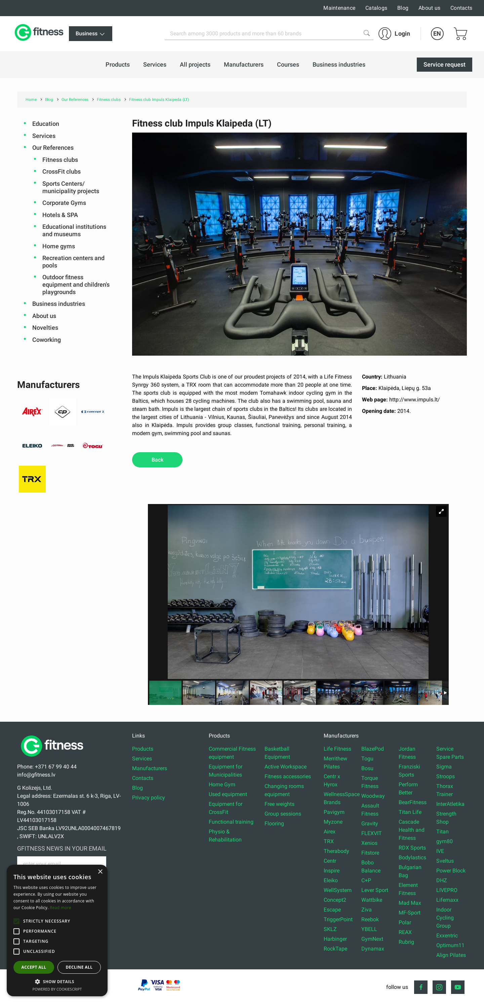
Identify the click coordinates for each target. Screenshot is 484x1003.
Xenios (369, 843)
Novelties (45, 327)
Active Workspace (286, 766)
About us (429, 8)
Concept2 (335, 900)
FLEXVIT (371, 833)
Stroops (445, 776)
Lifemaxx (447, 900)
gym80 (444, 841)
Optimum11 (450, 945)
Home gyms (58, 246)
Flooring (274, 823)
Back (157, 460)
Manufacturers (149, 768)
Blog (402, 8)
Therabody (336, 851)
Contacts (461, 8)
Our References (53, 147)
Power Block (451, 870)
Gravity (369, 823)
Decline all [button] (79, 967)
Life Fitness (337, 749)
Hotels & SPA (60, 214)
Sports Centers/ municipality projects (70, 187)
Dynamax (372, 948)
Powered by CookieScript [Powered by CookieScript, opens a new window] (57, 989)
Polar (405, 922)
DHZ (441, 880)
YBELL (369, 929)
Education (45, 123)
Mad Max (410, 903)
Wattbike (371, 900)
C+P (366, 880)
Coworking (46, 339)
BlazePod (372, 749)
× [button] (100, 871)
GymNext (372, 939)
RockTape (335, 948)
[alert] (57, 930)
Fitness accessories (288, 776)
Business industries (58, 303)
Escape (332, 909)
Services (43, 135)
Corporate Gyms (64, 202)
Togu (367, 758)
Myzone (333, 822)
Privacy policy (148, 797)
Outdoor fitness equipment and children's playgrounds (76, 284)
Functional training (231, 822)
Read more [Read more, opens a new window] (60, 907)
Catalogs (376, 8)
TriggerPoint (338, 919)
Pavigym (334, 812)
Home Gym (222, 784)
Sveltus (445, 861)
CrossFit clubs (61, 171)
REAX (405, 932)
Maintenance (339, 8)
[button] (16, 921)
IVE (440, 851)
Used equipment (228, 794)
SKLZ (330, 929)
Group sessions (283, 814)
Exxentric (447, 935)
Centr (330, 861)
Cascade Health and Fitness (412, 830)
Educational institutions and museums (74, 230)
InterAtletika (450, 804)
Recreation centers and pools (73, 261)
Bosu (367, 768)
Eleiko (331, 880)
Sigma (444, 766)
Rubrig (406, 942)
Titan (442, 831)
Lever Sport (374, 890)
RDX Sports (412, 848)
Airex (329, 831)
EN (437, 33)
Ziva (366, 909)
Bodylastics (412, 857)
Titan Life (410, 812)
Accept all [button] (34, 967)
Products (142, 749)
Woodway (373, 796)
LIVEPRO (446, 890)
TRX (329, 841)
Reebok (370, 919)
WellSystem (338, 890)
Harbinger (335, 939)
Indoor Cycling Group (445, 917)
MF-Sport (409, 912)
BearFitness (413, 802)
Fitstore (370, 853)
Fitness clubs (60, 159)
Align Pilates (451, 955)
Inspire (331, 870)
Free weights (279, 804)
